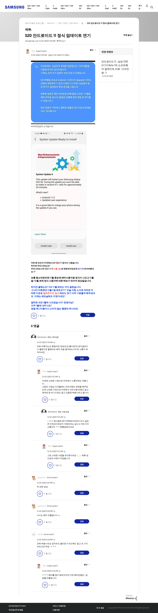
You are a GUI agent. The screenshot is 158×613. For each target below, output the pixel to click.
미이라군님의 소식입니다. (42, 126)
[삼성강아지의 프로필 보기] (41, 478)
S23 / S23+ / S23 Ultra (67, 7)
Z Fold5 (114, 7)
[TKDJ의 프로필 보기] (33, 51)
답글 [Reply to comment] (82, 358)
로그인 (140, 7)
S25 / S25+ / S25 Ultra (93, 7)
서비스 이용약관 (59, 606)
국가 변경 (100, 608)
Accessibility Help (17, 606)
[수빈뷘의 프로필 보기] (40, 534)
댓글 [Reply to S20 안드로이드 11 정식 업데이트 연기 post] (87, 315)
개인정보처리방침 (16, 610)
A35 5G (121, 7)
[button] (91, 50)
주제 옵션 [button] (127, 35)
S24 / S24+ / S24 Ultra (33, 7)
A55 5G (80, 7)
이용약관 (56, 610)
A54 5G (129, 7)
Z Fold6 (55, 7)
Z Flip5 (107, 7)
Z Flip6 (47, 7)
